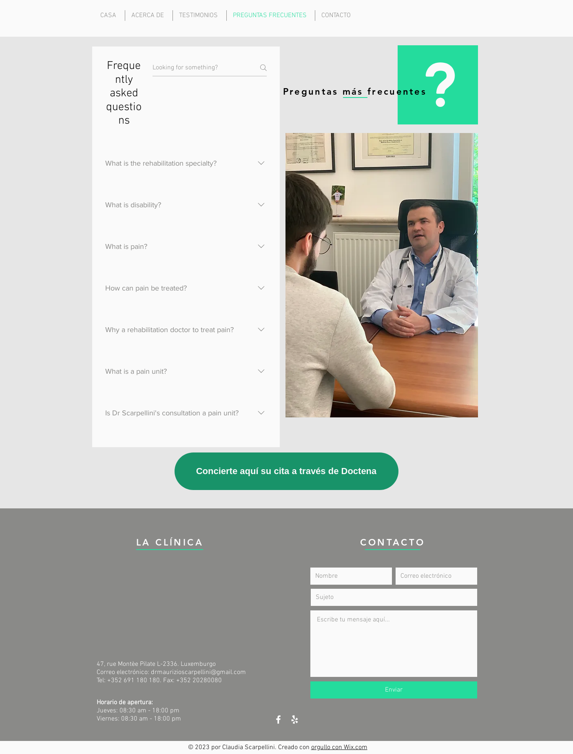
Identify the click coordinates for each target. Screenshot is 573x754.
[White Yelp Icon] (294, 719)
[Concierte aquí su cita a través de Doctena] (286, 471)
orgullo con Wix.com (339, 747)
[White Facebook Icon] (278, 719)
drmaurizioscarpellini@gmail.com (198, 672)
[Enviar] (393, 690)
